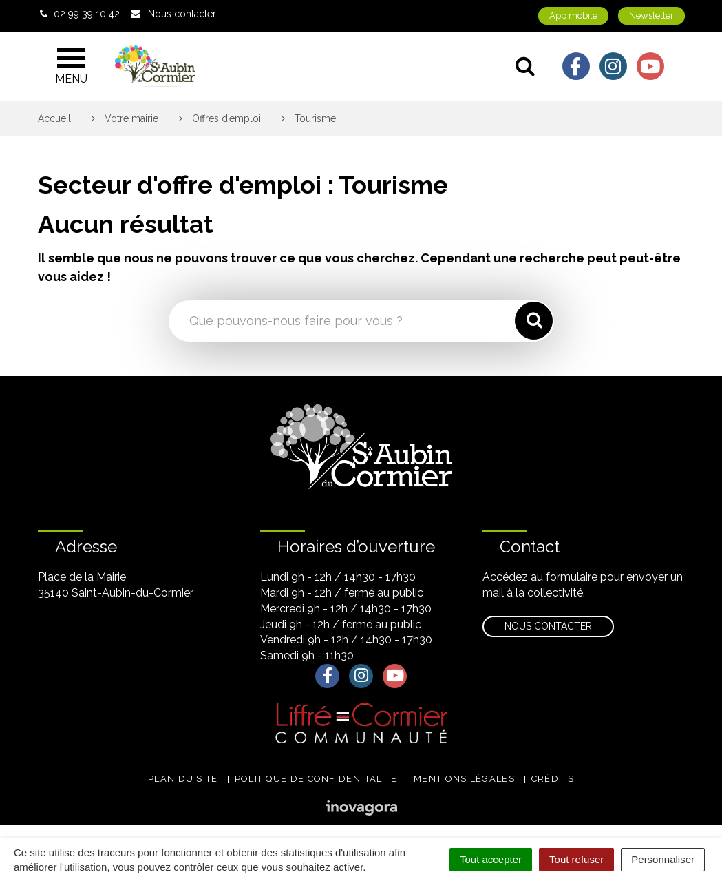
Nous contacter (548, 626)
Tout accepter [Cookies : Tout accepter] (491, 859)
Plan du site (183, 779)
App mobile (573, 15)
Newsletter (651, 15)
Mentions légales (464, 779)
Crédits (552, 779)
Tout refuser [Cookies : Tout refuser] (576, 859)
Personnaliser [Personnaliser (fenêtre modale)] (662, 859)
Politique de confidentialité (316, 779)
